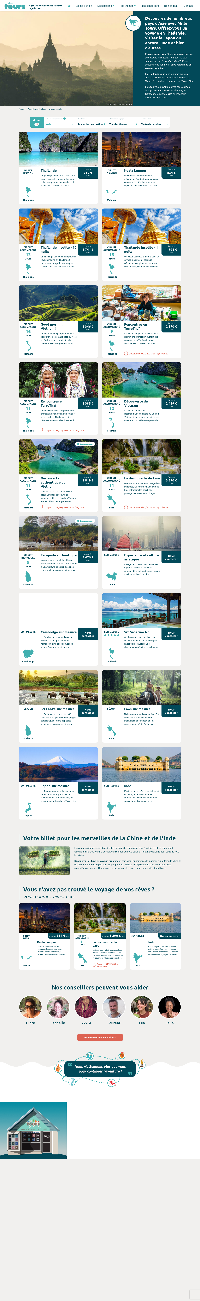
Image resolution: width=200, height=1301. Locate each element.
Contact (188, 5)
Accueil (21, 109)
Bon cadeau (171, 5)
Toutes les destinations (37, 109)
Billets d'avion (84, 5)
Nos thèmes (126, 5)
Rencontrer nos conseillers (100, 1037)
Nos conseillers (150, 5)
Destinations (104, 5)
